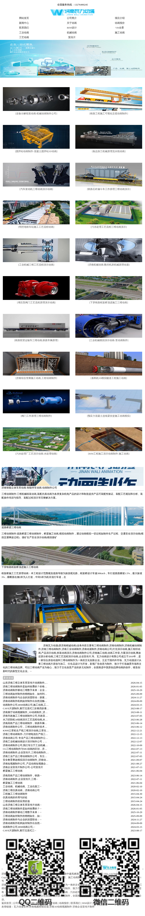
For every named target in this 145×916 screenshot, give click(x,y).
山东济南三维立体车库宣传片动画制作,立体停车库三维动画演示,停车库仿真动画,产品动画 (26, 682)
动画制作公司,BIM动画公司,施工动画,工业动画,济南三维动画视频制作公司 (26, 704)
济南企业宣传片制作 (83, 906)
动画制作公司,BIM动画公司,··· (19, 826)
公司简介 (72, 18)
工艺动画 (24, 37)
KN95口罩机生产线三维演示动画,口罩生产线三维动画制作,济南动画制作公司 (26, 730)
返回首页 (6, 903)
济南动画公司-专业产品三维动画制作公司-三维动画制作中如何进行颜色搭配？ (26, 737)
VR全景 (119, 27)
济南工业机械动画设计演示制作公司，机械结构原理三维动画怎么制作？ (26, 741)
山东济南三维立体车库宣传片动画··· (22, 804)
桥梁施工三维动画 (12, 770)
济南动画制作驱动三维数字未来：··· (22, 812)
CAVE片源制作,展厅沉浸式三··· (19, 830)
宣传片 (72, 37)
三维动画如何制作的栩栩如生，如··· (22, 816)
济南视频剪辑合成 (39, 906)
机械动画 (72, 32)
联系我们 (24, 27)
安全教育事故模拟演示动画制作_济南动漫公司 (26, 759)
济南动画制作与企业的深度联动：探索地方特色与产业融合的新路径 (26, 697)
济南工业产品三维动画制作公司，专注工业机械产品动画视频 (26, 756)
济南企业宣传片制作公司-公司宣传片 (23, 767)
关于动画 (72, 23)
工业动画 (24, 32)
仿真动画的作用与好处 (15, 797)
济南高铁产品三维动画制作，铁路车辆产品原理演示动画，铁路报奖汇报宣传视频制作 (26, 723)
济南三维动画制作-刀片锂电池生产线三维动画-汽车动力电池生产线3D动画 (26, 734)
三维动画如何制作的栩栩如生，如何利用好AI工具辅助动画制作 (26, 693)
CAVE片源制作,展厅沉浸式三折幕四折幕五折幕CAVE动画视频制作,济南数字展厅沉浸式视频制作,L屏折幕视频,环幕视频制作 (26, 708)
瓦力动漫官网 (21, 906)
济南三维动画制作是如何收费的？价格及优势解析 (26, 686)
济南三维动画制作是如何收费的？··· (22, 808)
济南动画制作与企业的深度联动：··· (22, 819)
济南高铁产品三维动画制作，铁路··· (22, 775)
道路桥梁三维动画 (11, 527)
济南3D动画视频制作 (60, 906)
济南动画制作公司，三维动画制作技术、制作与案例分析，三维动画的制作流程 (26, 726)
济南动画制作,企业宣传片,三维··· (20, 779)
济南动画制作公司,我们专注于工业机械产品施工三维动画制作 (26, 745)
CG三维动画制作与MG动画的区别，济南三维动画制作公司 (26, 748)
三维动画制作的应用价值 (16, 801)
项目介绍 (120, 18)
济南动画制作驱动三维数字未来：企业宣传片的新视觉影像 (26, 690)
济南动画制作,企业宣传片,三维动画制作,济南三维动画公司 (26, 752)
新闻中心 (24, 23)
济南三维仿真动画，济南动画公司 (21, 790)
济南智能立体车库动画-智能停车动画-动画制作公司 (29, 487)
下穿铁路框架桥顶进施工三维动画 (20, 567)
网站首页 (24, 18)
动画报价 (120, 23)
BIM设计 (72, 27)
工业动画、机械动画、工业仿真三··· (22, 786)
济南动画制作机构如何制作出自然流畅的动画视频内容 (26, 701)
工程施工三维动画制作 (15, 793)
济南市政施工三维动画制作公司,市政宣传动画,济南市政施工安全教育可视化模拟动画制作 (26, 715)
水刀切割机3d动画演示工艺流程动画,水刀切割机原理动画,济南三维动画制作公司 (26, 719)
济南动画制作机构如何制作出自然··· (22, 823)
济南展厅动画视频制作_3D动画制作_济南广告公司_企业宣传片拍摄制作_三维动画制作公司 (26, 712)
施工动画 (120, 32)
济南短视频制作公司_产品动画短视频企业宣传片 (26, 763)
